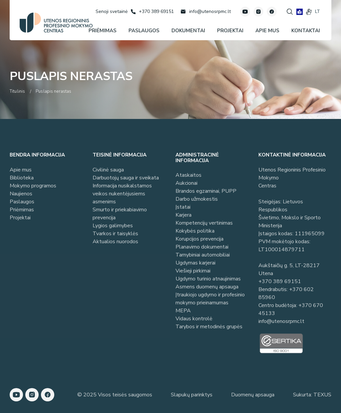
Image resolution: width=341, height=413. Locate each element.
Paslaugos (22, 201)
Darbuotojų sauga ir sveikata (126, 177)
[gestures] (309, 12)
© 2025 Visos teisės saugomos (114, 394)
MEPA (183, 310)
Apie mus (21, 169)
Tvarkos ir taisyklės (115, 233)
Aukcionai (186, 183)
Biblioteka (22, 177)
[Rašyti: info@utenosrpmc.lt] (205, 11)
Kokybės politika (194, 231)
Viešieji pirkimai (192, 270)
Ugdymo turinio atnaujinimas (208, 278)
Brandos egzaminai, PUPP (205, 191)
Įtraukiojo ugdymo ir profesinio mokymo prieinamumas (210, 298)
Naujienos (21, 193)
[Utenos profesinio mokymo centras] (56, 22)
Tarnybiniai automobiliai (202, 254)
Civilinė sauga (108, 169)
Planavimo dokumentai (201, 247)
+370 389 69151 (279, 281)
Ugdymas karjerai (195, 262)
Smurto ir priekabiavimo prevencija (120, 213)
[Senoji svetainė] (112, 11)
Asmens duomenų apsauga (206, 286)
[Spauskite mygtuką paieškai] (289, 11)
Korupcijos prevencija (199, 239)
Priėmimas (22, 209)
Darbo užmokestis (196, 199)
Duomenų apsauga (252, 394)
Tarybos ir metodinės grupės (208, 326)
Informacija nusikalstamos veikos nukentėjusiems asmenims (122, 193)
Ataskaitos (188, 175)
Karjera (183, 215)
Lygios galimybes (113, 225)
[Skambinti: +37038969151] (152, 11)
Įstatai (182, 207)
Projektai (20, 217)
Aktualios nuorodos (115, 241)
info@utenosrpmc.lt (281, 321)
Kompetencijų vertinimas (204, 223)
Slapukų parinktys (191, 394)
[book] (299, 12)
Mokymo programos (33, 185)
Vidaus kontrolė (193, 318)
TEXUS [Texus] (322, 394)
